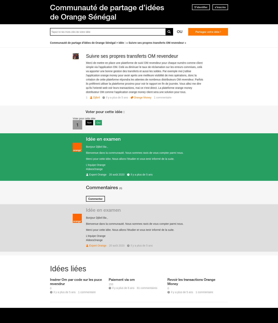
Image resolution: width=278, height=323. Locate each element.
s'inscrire (220, 7)
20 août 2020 (117, 174)
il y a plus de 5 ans (142, 174)
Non (89, 122)
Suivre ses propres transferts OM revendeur (132, 56)
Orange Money (142, 97)
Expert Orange (97, 174)
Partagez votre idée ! (208, 32)
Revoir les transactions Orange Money (191, 281)
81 (147, 287)
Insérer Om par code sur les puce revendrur (76, 281)
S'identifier (201, 7)
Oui (98, 122)
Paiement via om (122, 279)
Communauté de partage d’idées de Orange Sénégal (107, 12)
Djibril (96, 97)
